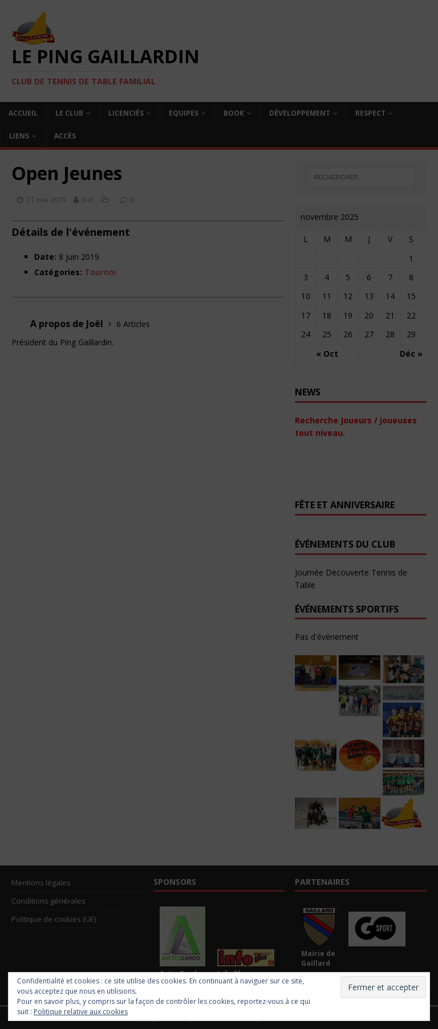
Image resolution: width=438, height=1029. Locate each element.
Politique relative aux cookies (81, 1011)
